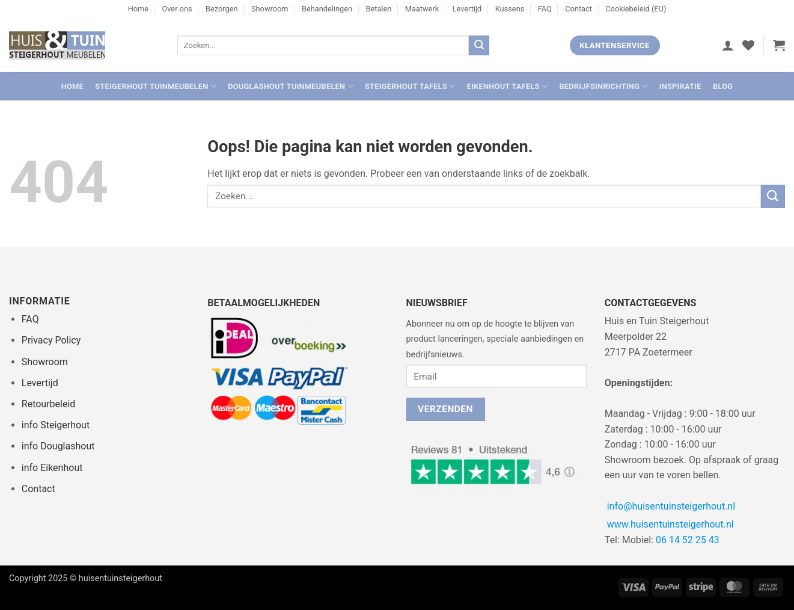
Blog (723, 86)
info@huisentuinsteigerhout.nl (671, 506)
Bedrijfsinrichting (603, 86)
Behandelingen (327, 8)
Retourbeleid (49, 404)
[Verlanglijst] (748, 45)
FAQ (545, 8)
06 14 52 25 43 (687, 540)
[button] (728, 45)
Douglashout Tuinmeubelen (290, 86)
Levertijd (467, 8)
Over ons (177, 8)
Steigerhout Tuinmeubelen (155, 86)
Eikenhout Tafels (507, 86)
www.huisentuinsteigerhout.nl (670, 524)
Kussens (510, 8)
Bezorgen (222, 8)
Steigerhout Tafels (410, 86)
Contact (578, 8)
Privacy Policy (51, 340)
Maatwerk (422, 8)
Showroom (270, 8)
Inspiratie (680, 86)
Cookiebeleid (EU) (635, 8)
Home (138, 8)
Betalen (378, 8)
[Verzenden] (479, 45)
